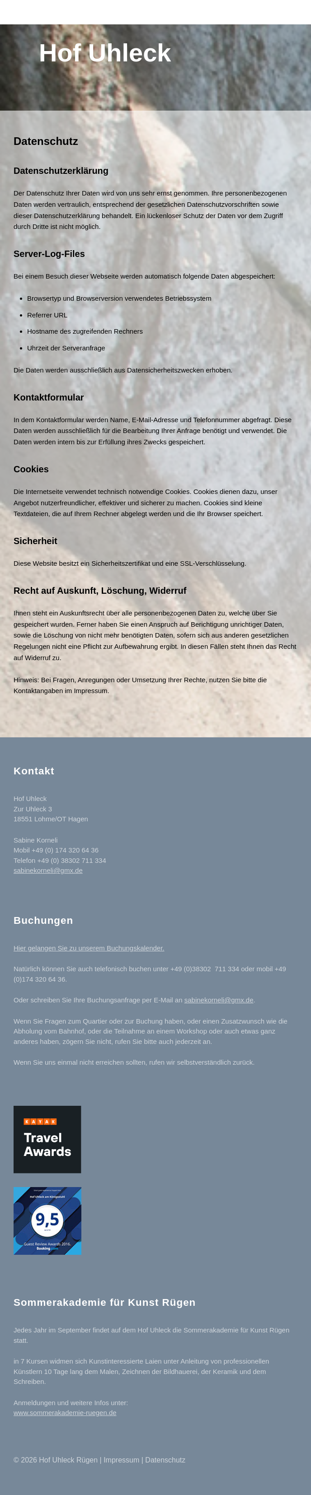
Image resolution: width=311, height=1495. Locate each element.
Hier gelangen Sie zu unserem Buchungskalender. (89, 948)
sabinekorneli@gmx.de (48, 870)
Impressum (121, 1460)
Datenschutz (165, 1460)
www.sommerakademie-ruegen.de (65, 1412)
